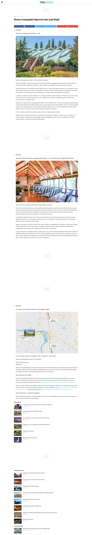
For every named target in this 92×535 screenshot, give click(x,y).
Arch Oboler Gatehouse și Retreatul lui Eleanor (52, 382)
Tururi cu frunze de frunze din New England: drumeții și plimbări (38, 492)
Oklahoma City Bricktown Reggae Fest (32, 506)
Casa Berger (69, 382)
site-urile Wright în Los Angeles (50, 389)
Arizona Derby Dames (28, 519)
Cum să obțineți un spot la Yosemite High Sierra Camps (36, 418)
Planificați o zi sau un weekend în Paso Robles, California (36, 424)
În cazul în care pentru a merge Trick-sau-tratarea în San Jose (37, 404)
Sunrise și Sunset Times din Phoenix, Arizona (33, 479)
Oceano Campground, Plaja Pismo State (32, 411)
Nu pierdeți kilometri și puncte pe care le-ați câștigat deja (36, 528)
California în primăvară (28, 431)
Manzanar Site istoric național (30, 437)
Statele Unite (16, 16)
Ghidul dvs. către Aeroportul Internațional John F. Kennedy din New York (40, 512)
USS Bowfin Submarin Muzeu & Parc (31, 499)
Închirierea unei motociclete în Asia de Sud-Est (34, 473)
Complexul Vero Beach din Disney (31, 486)
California (22, 16)
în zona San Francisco (66, 389)
